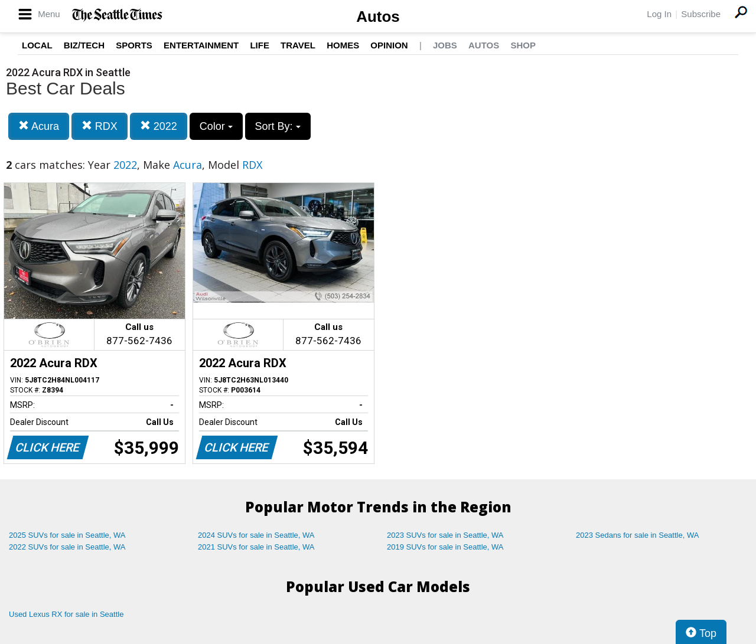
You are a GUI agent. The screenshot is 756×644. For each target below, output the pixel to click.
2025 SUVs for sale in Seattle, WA (67, 535)
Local (37, 45)
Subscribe (701, 14)
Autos (378, 16)
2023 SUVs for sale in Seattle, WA (445, 535)
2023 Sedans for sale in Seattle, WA (637, 535)
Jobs (445, 45)
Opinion (389, 45)
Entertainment (201, 45)
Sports (134, 45)
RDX (100, 126)
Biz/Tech (84, 45)
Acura (38, 126)
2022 (158, 126)
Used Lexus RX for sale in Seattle (66, 614)
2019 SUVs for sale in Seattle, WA (445, 546)
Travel (298, 45)
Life (259, 45)
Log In (659, 14)
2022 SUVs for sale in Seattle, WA (67, 546)
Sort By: (278, 126)
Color (216, 126)
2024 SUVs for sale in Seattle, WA (256, 535)
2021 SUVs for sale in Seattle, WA (256, 546)
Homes (343, 45)
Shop (523, 45)
